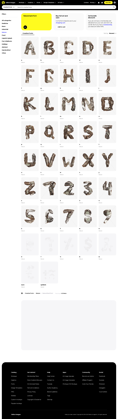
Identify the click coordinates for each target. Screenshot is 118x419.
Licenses (30, 396)
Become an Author (88, 376)
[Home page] (22, 293)
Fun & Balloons (7, 41)
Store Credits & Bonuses (34, 380)
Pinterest (102, 384)
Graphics (13, 380)
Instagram (102, 388)
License (86, 2)
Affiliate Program (87, 380)
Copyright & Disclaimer (34, 399)
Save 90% (108, 2)
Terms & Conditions (33, 388)
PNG (12, 392)
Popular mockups (16, 403)
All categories (6, 20)
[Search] (114, 7)
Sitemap (49, 399)
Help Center (51, 376)
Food (3, 35)
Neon (3, 26)
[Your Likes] (102, 2)
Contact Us (50, 380)
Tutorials (49, 384)
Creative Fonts (28, 33)
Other (4, 53)
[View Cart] (98, 2)
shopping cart (60, 23)
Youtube (101, 380)
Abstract (5, 47)
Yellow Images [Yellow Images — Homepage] (16, 414)
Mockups (14, 376)
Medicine (5, 23)
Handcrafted (6, 50)
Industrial (5, 29)
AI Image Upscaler (68, 376)
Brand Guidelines (52, 392)
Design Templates (16, 388)
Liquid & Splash (7, 38)
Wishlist (13, 396)
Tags (48, 396)
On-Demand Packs (33, 384)
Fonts (13, 384)
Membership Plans (33, 376)
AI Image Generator (69, 380)
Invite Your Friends (87, 384)
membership (107, 25)
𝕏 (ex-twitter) (103, 392)
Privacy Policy (31, 392)
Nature (4, 32)
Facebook (102, 376)
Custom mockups (16, 399)
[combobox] (66, 7)
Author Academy (52, 388)
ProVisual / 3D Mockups (70, 384)
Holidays (4, 44)
